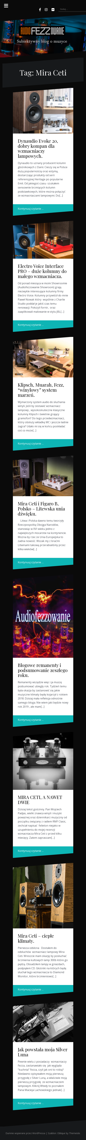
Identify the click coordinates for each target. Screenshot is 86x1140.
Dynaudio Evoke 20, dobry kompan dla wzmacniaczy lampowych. (38, 148)
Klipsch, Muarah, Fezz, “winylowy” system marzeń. (41, 390)
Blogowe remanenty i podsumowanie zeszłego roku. (43, 670)
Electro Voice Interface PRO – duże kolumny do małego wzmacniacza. (42, 271)
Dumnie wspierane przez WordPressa (25, 1133)
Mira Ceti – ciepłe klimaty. (36, 938)
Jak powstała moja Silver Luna (42, 1051)
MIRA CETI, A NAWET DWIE (40, 799)
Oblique (61, 1133)
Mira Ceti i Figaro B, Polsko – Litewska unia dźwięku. (41, 508)
